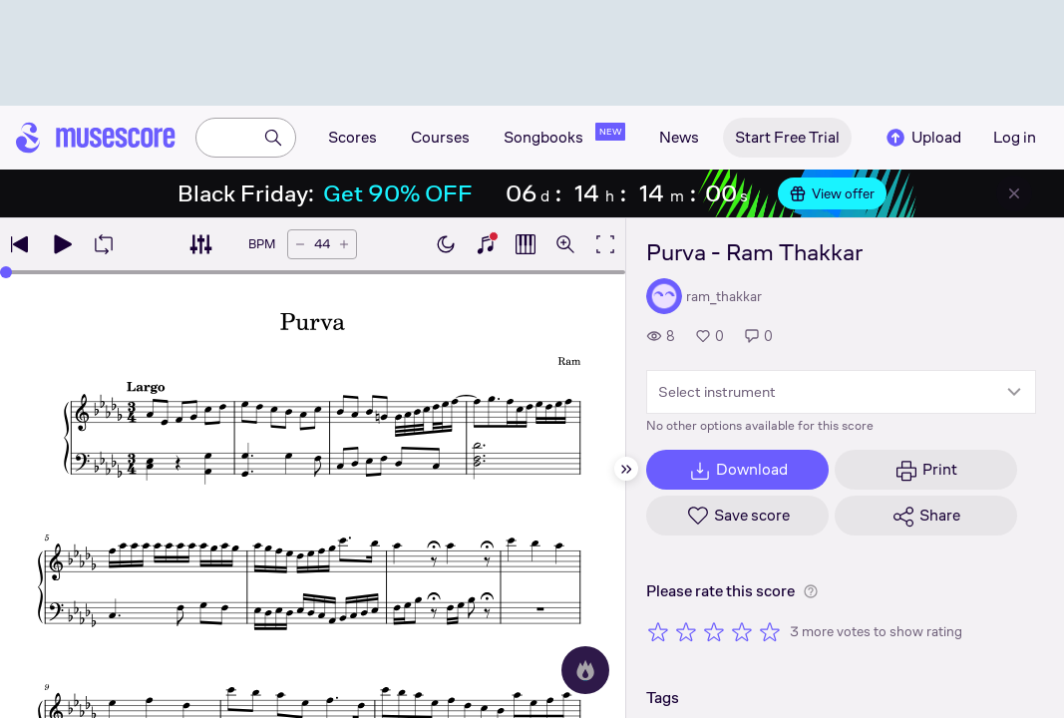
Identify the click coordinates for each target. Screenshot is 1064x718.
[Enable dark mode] (446, 244)
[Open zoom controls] (565, 244)
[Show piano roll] (525, 244)
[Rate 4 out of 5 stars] (742, 631)
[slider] (6, 272)
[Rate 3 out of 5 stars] (714, 631)
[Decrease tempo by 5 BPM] (300, 244)
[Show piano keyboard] (486, 244)
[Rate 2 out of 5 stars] (686, 631)
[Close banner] (1014, 193)
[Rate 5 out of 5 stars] (770, 631)
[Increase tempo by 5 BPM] (344, 244)
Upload (922, 138)
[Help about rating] (811, 591)
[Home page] (96, 138)
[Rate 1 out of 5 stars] (658, 631)
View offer (832, 193)
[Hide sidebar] (626, 469)
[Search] (273, 138)
